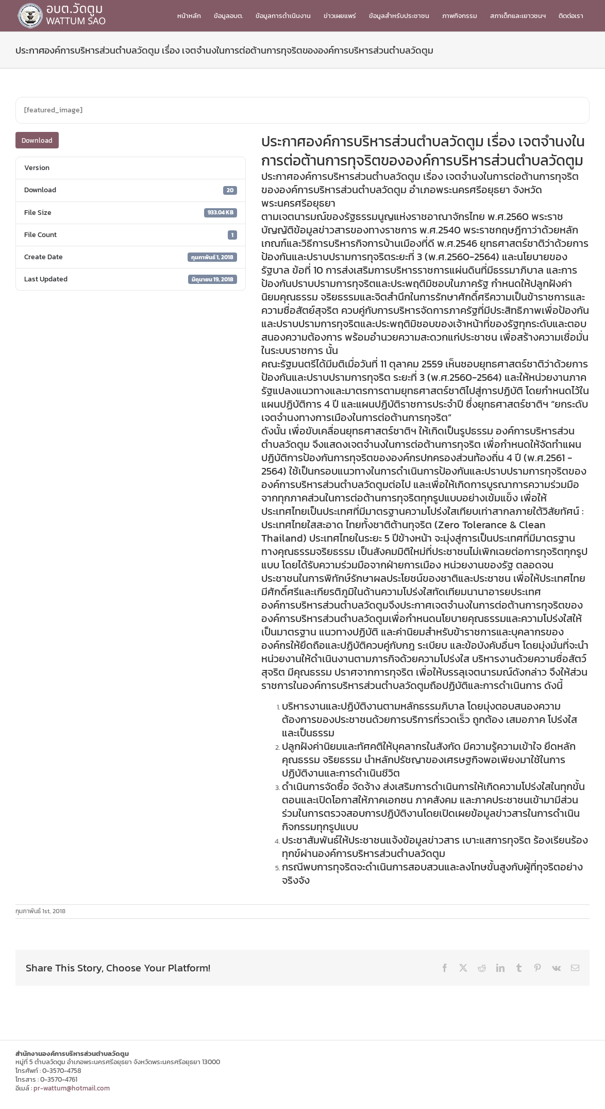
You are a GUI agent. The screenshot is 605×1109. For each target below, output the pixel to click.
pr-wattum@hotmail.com (71, 1088)
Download (37, 140)
